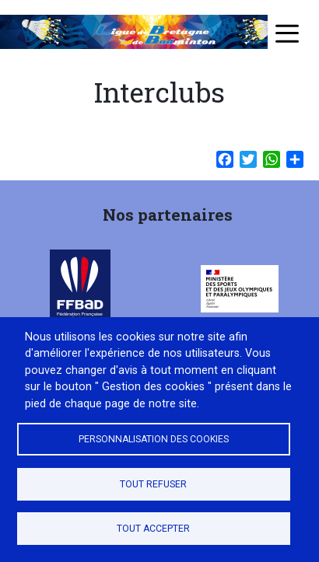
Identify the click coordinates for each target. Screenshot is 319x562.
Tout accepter (153, 528)
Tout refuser (153, 484)
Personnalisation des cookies (154, 439)
